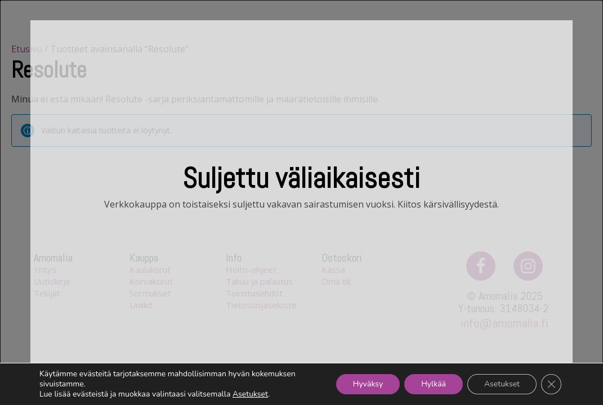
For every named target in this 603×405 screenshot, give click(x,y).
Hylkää (433, 384)
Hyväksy (368, 384)
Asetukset (250, 394)
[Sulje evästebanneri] (551, 384)
